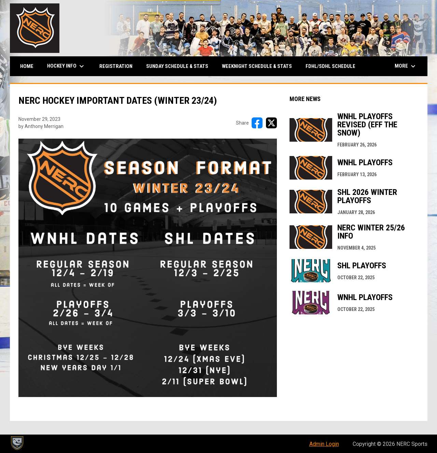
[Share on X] (271, 122)
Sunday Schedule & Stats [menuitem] (177, 66)
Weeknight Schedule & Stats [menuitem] (257, 66)
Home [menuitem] (26, 66)
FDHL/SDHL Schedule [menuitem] (330, 66)
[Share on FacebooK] (257, 122)
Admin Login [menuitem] (324, 444)
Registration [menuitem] (115, 66)
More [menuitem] (406, 66)
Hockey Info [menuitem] (66, 66)
